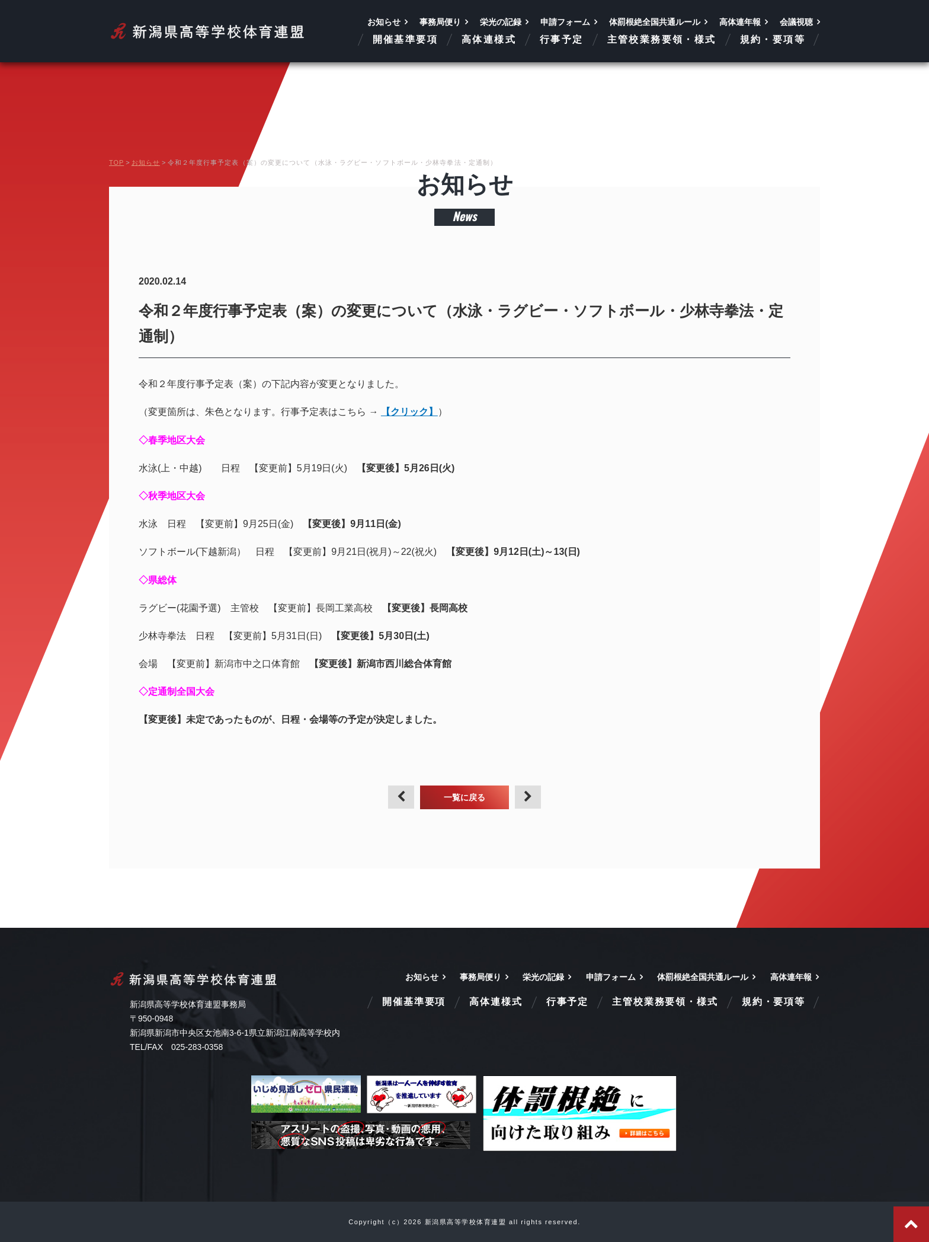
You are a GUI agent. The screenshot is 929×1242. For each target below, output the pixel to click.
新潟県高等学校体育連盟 (208, 31)
